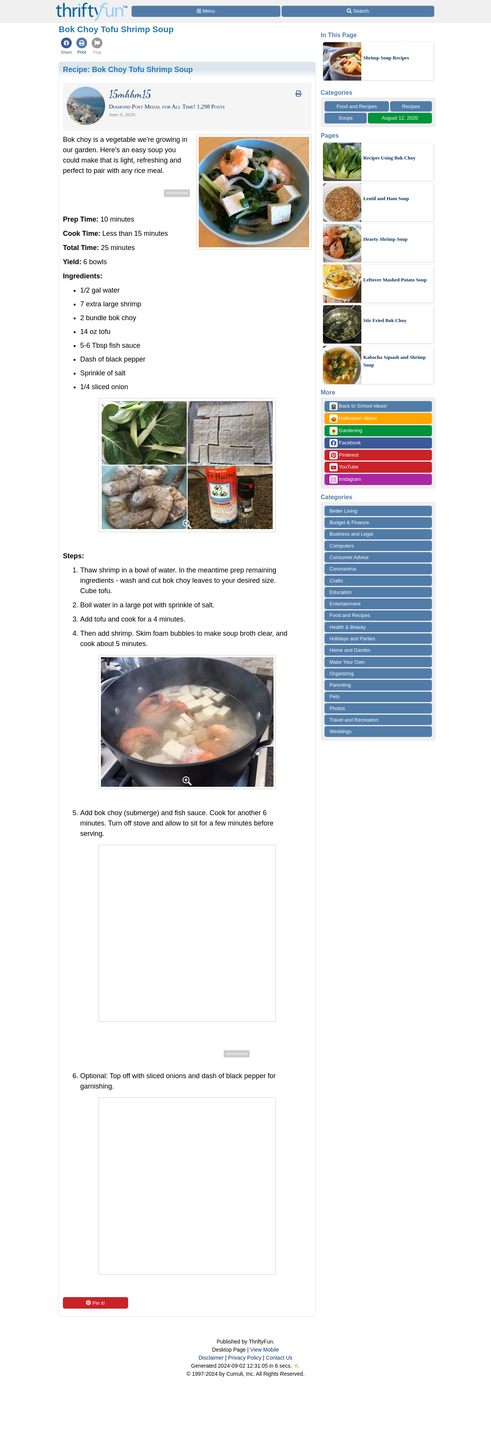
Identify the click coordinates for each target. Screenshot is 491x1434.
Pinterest (344, 455)
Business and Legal (351, 534)
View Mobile (264, 1350)
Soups (345, 118)
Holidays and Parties (352, 638)
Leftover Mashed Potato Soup (395, 280)
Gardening (346, 431)
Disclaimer (211, 1358)
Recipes (411, 106)
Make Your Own (347, 662)
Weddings (341, 731)
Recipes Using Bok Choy (389, 158)
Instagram (345, 479)
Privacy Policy (244, 1358)
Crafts (336, 581)
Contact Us (279, 1358)
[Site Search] (358, 11)
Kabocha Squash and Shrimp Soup (394, 361)
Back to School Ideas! (358, 406)
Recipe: (128, 69)
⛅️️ (296, 1366)
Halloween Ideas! (353, 418)
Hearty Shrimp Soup (385, 239)
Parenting (340, 685)
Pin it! (95, 1303)
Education (341, 592)
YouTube (344, 467)
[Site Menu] (206, 11)
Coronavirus (343, 569)
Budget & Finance (349, 522)
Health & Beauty (348, 627)
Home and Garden (350, 650)
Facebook (345, 443)
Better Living (343, 511)
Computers (342, 546)
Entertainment (345, 604)
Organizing (342, 673)
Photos (337, 708)
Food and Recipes (356, 106)
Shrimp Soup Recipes (386, 58)
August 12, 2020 (400, 118)
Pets (334, 696)
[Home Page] (92, 4)
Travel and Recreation (354, 720)
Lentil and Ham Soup (386, 198)
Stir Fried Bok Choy (385, 320)
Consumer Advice (349, 557)
